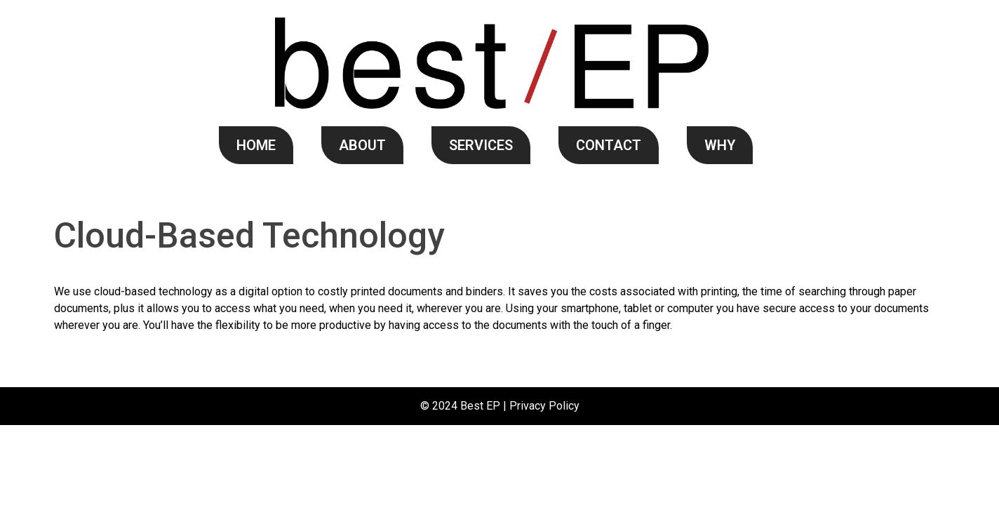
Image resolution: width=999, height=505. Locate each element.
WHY (719, 145)
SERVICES (481, 145)
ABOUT (362, 145)
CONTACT (608, 145)
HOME (256, 145)
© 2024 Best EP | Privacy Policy (499, 405)
